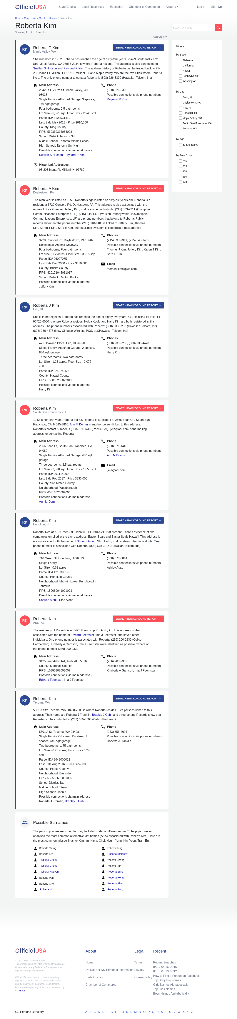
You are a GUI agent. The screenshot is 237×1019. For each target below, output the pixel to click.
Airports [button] (171, 6)
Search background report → (138, 47)
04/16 (165, 966)
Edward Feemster (82, 635)
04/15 (173, 966)
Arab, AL (188, 97)
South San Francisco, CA (197, 123)
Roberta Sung (112, 872)
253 (185, 166)
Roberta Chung (45, 866)
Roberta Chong (45, 860)
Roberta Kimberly (114, 854)
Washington (189, 81)
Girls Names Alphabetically (170, 984)
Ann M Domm (79, 424)
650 (185, 176)
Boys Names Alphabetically (171, 993)
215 (185, 161)
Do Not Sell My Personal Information (109, 969)
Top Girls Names (164, 989)
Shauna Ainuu (86, 541)
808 (185, 181)
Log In (201, 6)
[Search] (193, 27)
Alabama (188, 60)
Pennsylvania (190, 76)
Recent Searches (164, 962)
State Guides (67, 6)
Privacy (139, 969)
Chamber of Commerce (144, 6)
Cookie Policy (143, 977)
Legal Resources (93, 6)
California (188, 65)
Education (116, 6)
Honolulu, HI (190, 113)
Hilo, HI (187, 107)
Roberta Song (112, 889)
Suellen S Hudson (45, 68)
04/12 (173, 971)
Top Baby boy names (167, 980)
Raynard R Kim (74, 68)
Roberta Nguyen (46, 872)
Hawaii (186, 70)
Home (90, 962)
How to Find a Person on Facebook (176, 975)
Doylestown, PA (192, 102)
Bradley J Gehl (101, 714)
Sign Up (216, 6)
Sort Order (159, 36)
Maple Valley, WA (193, 118)
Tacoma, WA (190, 128)
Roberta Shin (112, 883)
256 (185, 171)
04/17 (157, 966)
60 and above (190, 144)
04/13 (165, 971)
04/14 (157, 971)
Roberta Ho (43, 889)
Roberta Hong (112, 878)
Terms (138, 962)
